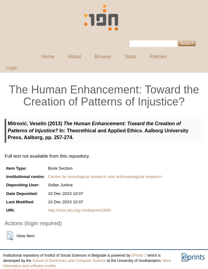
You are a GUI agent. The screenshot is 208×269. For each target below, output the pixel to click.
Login (12, 67)
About (74, 56)
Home (47, 56)
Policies (158, 56)
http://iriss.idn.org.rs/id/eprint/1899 (79, 210)
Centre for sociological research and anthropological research (105, 176)
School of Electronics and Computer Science (69, 261)
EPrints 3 (138, 255)
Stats (130, 56)
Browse (103, 56)
